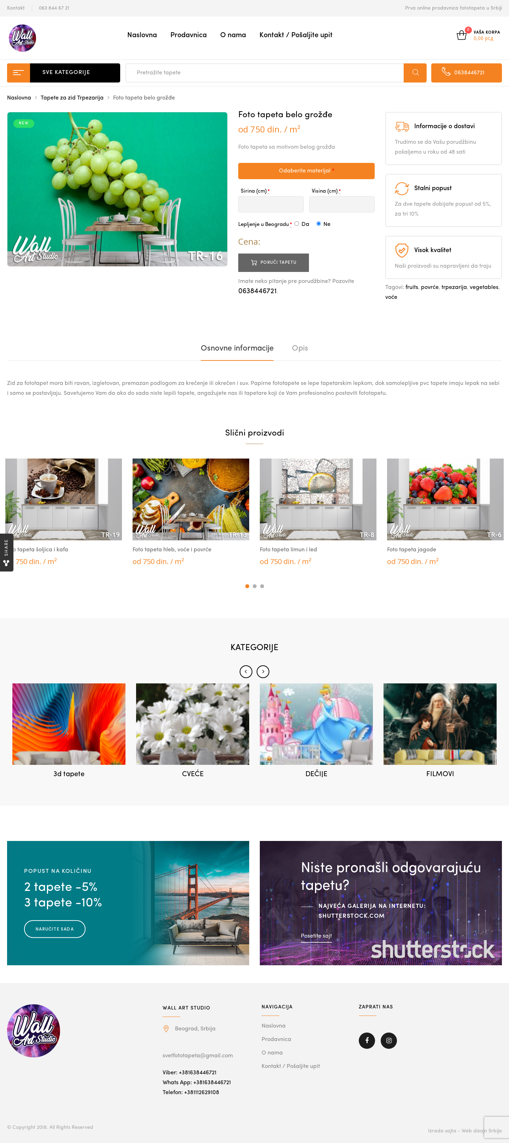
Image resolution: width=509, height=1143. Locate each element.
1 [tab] (247, 586)
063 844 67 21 (54, 8)
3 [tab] (262, 586)
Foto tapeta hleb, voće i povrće (172, 550)
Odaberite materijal (306, 171)
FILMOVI (440, 774)
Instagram (389, 1041)
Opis (300, 348)
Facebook (367, 1041)
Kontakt (16, 8)
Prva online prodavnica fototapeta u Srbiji (453, 8)
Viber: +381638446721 (189, 1073)
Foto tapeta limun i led (288, 550)
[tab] (237, 348)
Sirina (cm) (254, 191)
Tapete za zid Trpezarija (72, 98)
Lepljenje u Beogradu (263, 224)
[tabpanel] (63, 513)
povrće (430, 287)
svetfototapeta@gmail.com (198, 1056)
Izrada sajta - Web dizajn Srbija (465, 1130)
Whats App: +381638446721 (197, 1083)
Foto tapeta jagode (411, 550)
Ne (323, 224)
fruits (411, 287)
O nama (233, 35)
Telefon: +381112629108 (191, 1093)
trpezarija (454, 287)
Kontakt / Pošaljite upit (296, 35)
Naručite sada (55, 929)
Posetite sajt (316, 936)
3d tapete (68, 774)
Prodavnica (188, 35)
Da (301, 224)
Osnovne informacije (237, 348)
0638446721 (257, 291)
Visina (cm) (325, 191)
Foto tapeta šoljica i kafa (36, 550)
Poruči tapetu (279, 263)
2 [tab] (255, 586)
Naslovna (142, 35)
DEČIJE (316, 774)
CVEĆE (193, 774)
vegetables (484, 287)
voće (391, 297)
